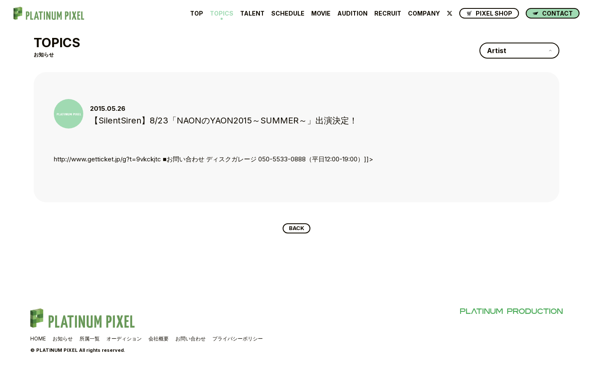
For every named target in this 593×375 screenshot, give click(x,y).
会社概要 (158, 340)
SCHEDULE (287, 13)
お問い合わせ (190, 340)
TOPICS (221, 13)
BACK (296, 229)
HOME (38, 340)
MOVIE (321, 13)
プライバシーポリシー (237, 340)
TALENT (252, 13)
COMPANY (424, 13)
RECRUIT (387, 13)
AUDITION (352, 13)
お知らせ (63, 340)
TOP (196, 13)
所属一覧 (89, 340)
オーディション (124, 340)
